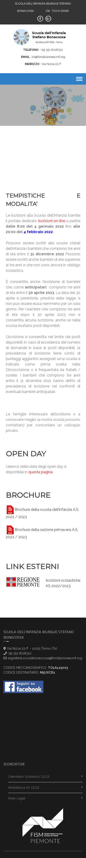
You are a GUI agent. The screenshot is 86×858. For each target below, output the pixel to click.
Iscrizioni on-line (51, 221)
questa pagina (40, 472)
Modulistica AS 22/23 (23, 787)
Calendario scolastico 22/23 (28, 776)
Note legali (16, 798)
